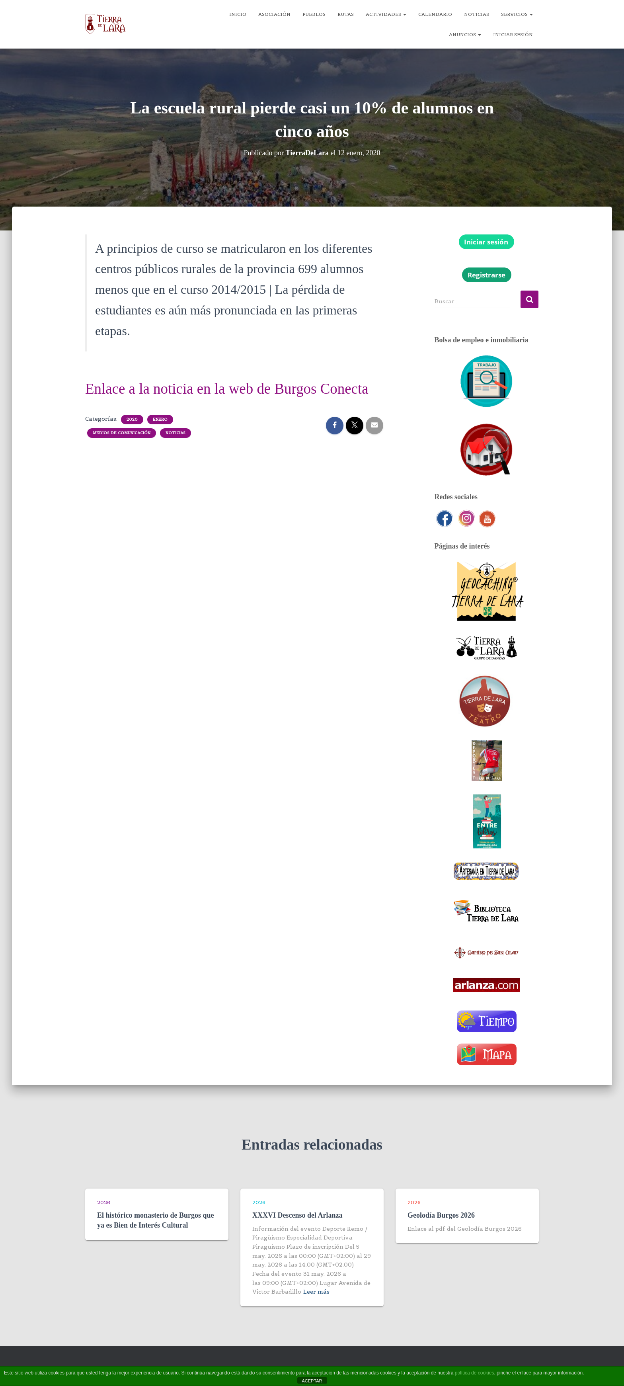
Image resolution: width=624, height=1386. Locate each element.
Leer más (316, 1291)
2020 (132, 419)
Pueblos (314, 14)
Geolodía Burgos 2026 (441, 1215)
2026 (103, 1202)
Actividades (386, 14)
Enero (160, 419)
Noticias (476, 14)
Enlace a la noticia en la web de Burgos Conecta (227, 389)
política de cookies (474, 1373)
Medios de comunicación (121, 432)
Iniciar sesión (513, 34)
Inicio (237, 14)
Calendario (435, 14)
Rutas (345, 14)
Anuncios (465, 34)
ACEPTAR (312, 1380)
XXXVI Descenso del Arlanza (297, 1215)
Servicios (517, 14)
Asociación (274, 14)
